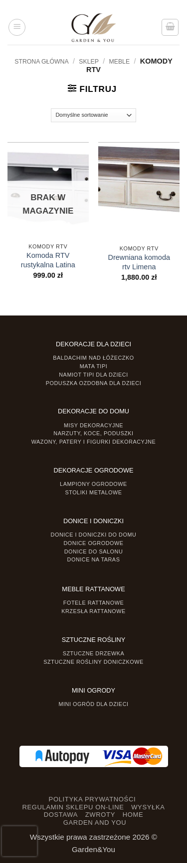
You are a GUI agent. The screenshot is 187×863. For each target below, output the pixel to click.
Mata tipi (93, 366)
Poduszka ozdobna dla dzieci (94, 383)
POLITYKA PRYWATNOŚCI (92, 799)
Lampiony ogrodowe (93, 484)
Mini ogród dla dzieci (93, 704)
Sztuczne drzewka (94, 653)
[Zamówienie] (93, 115)
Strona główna (41, 61)
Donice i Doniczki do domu (94, 535)
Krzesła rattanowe (93, 611)
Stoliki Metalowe (93, 492)
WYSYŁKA (148, 807)
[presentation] (19, 841)
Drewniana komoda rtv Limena (139, 262)
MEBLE (119, 61)
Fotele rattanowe (93, 603)
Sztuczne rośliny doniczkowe (93, 662)
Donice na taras (93, 559)
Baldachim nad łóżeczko (93, 358)
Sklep (89, 61)
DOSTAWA (61, 814)
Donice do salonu (93, 551)
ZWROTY (100, 814)
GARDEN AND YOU (95, 822)
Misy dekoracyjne (93, 425)
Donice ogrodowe (93, 543)
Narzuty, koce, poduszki (93, 433)
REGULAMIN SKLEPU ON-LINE (73, 807)
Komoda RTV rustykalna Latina (48, 260)
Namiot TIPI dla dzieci (93, 375)
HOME (133, 814)
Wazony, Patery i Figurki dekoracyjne (93, 442)
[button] (16, 27)
